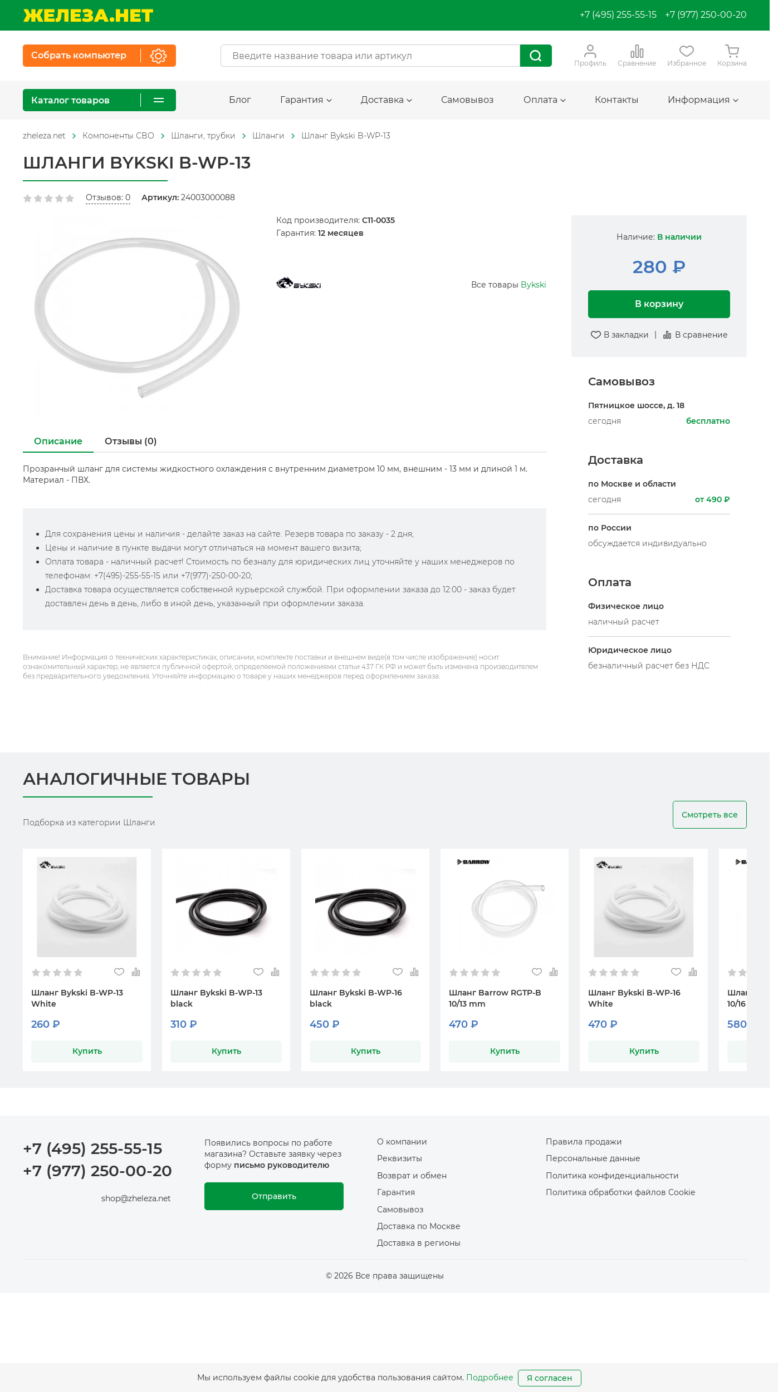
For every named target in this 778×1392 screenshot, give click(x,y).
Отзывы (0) (131, 441)
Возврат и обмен (412, 1176)
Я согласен (550, 1378)
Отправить (274, 1196)
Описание (58, 441)
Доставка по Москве (419, 1226)
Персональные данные (593, 1158)
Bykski (533, 285)
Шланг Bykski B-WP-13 (345, 136)
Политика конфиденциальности (612, 1176)
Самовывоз (467, 100)
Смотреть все (710, 815)
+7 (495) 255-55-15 (618, 14)
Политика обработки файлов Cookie (620, 1192)
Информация (703, 100)
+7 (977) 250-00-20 (706, 14)
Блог (240, 100)
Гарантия (306, 100)
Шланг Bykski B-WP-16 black (356, 998)
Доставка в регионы (419, 1243)
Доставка (386, 100)
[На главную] (88, 15)
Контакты (617, 100)
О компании (402, 1142)
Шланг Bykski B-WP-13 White (77, 998)
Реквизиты (399, 1158)
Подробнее (489, 1378)
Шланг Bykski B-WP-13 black (216, 998)
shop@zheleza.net (136, 1198)
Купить (87, 1051)
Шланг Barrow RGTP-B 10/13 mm (495, 998)
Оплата (544, 100)
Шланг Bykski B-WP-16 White (634, 998)
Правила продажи (584, 1142)
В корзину (659, 304)
